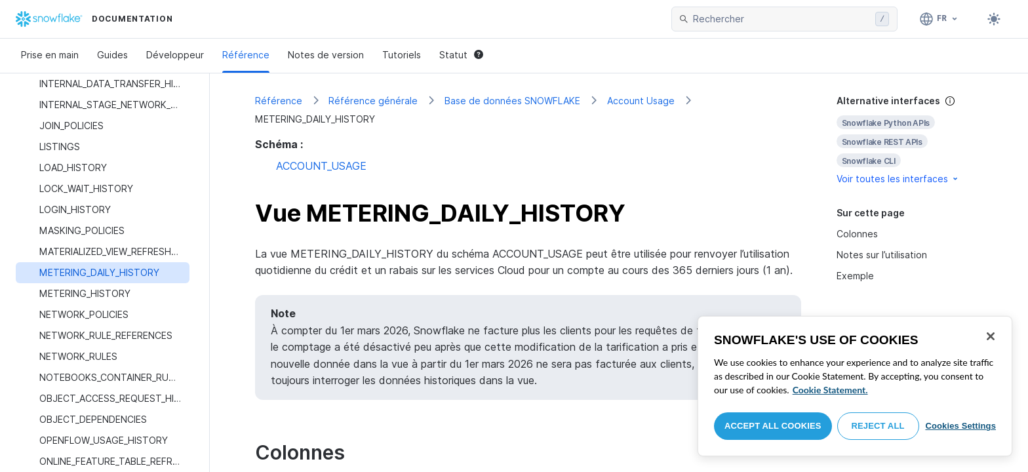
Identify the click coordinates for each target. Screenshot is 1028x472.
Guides (112, 54)
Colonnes (857, 233)
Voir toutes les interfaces (898, 178)
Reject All (878, 426)
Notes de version (326, 54)
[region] (855, 386)
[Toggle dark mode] (994, 19)
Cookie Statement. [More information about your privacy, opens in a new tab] (830, 389)
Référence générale (373, 100)
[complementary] (910, 140)
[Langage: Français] (939, 19)
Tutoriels (401, 54)
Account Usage (641, 100)
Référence (245, 54)
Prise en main (50, 54)
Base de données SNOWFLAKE (512, 100)
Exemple (855, 275)
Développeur (175, 54)
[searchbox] (781, 19)
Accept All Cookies (772, 426)
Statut (461, 54)
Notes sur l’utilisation (882, 254)
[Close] (990, 336)
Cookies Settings (960, 426)
